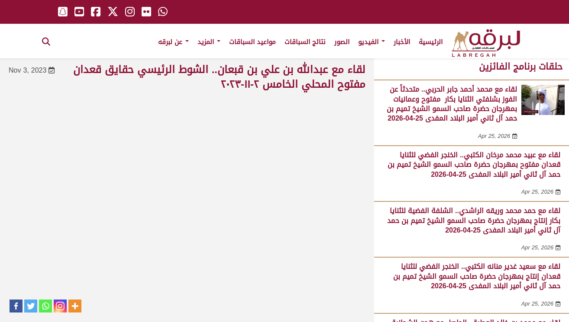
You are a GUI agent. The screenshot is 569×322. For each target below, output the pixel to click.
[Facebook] (16, 306)
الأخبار (402, 42)
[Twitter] (30, 306)
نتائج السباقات (305, 42)
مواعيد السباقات (252, 42)
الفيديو (371, 42)
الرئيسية (431, 42)
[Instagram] (60, 306)
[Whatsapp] (45, 306)
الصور (341, 42)
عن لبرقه (173, 42)
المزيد (208, 42)
